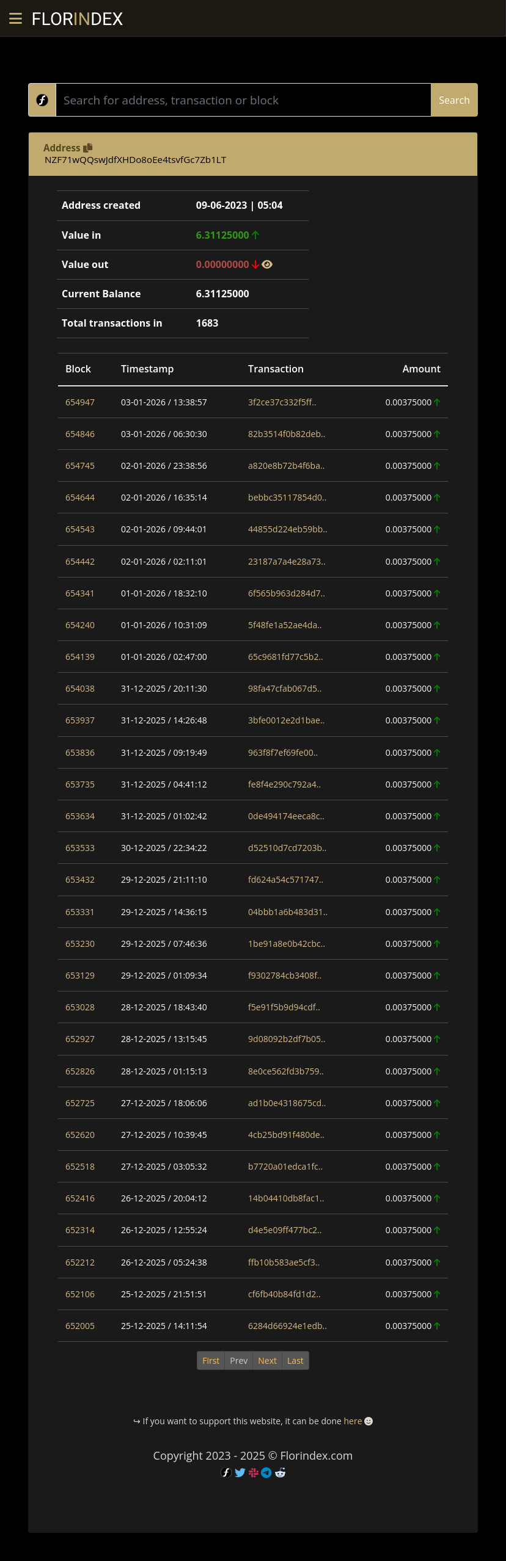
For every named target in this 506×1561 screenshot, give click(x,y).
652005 (80, 1325)
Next (267, 1360)
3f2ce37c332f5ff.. (282, 402)
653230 (80, 943)
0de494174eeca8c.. (286, 816)
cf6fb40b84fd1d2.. (284, 1294)
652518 (80, 1166)
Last (295, 1360)
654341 (80, 593)
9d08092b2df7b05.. (286, 1039)
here (352, 1421)
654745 (80, 465)
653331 (80, 912)
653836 (80, 752)
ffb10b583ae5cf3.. (284, 1262)
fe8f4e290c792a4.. (284, 784)
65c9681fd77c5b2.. (285, 656)
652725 (80, 1103)
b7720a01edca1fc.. (285, 1166)
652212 (80, 1262)
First (210, 1360)
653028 (80, 1007)
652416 (80, 1198)
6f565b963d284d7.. (286, 593)
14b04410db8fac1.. (286, 1198)
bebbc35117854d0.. (287, 497)
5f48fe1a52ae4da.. (284, 625)
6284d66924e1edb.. (287, 1325)
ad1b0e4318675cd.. (287, 1103)
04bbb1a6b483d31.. (288, 912)
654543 (80, 529)
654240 (80, 625)
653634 (80, 816)
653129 (80, 975)
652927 (80, 1039)
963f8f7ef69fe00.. (283, 752)
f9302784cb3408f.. (284, 975)
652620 (80, 1134)
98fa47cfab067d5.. (284, 688)
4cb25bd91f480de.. (286, 1134)
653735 (80, 784)
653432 (80, 879)
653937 (80, 720)
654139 (80, 656)
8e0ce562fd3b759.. (286, 1071)
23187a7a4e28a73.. (287, 561)
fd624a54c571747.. (285, 879)
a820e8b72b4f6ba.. (286, 465)
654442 (80, 561)
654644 (80, 497)
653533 (80, 847)
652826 (80, 1071)
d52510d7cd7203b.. (287, 847)
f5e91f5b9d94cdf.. (284, 1007)
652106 (80, 1294)
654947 (80, 402)
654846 (80, 434)
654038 (80, 688)
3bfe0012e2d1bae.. (286, 720)
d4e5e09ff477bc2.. (284, 1230)
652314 (80, 1230)
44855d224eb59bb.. (288, 529)
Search (454, 100)
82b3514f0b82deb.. (286, 434)
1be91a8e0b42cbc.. (286, 943)
